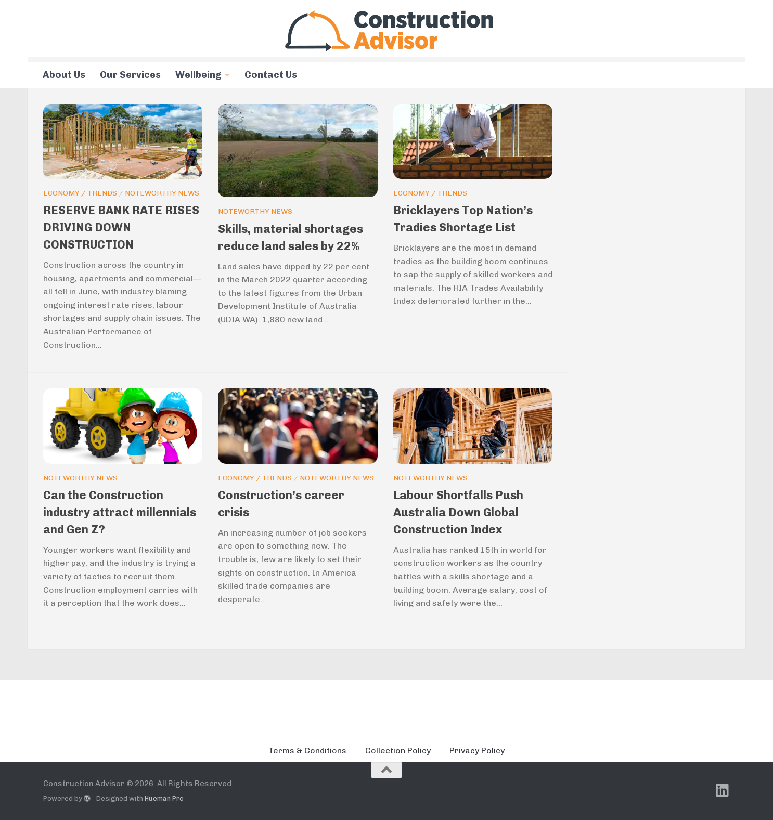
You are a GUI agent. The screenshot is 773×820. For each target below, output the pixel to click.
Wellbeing (198, 75)
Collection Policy (398, 751)
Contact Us (270, 75)
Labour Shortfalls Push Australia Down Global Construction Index (458, 512)
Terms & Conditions (307, 751)
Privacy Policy (477, 751)
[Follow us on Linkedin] (722, 790)
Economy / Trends (80, 193)
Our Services (130, 75)
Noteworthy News (162, 193)
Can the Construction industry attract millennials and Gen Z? (119, 512)
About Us (64, 75)
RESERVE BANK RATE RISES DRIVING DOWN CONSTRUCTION (121, 227)
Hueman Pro (164, 798)
